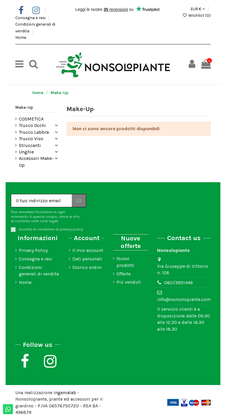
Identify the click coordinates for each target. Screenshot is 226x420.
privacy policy (71, 229)
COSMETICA (31, 119)
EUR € (197, 8)
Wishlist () (196, 15)
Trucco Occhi (32, 125)
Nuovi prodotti (125, 262)
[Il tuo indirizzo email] (41, 200)
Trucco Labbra (34, 132)
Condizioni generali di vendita (39, 271)
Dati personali (87, 259)
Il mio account (87, 250)
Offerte (124, 274)
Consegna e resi (30, 17)
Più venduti (129, 282)
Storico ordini (87, 267)
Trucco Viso (31, 138)
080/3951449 (178, 282)
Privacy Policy (33, 250)
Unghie (26, 152)
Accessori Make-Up (36, 161)
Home (20, 37)
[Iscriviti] (79, 200)
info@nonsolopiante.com (184, 299)
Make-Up (24, 107)
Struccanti (30, 145)
